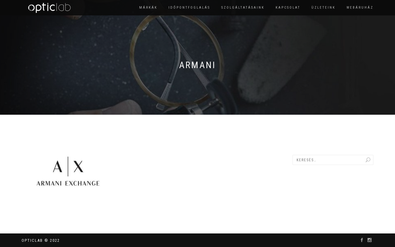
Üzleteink (323, 8)
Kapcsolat (288, 8)
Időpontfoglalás (189, 8)
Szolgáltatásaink (242, 8)
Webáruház (360, 8)
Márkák (148, 8)
